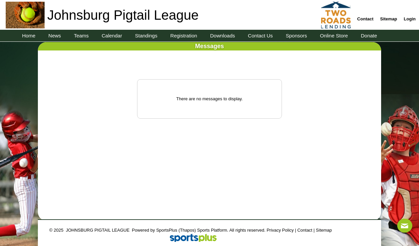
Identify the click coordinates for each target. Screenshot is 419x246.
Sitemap (324, 230)
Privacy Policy (280, 230)
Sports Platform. (212, 230)
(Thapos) (187, 230)
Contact (304, 230)
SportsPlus (166, 230)
